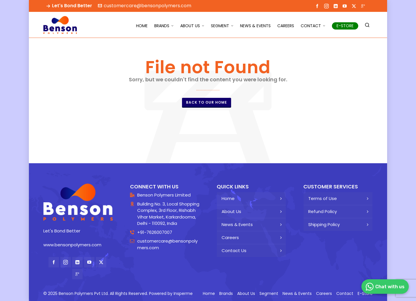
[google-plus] (364, 5)
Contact (344, 293)
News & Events (237, 224)
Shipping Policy (324, 224)
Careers (230, 237)
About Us (231, 211)
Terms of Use (322, 198)
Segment (268, 293)
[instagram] (327, 5)
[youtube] (345, 5)
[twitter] (355, 5)
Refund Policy (322, 211)
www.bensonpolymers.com (72, 245)
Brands (226, 293)
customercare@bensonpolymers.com (144, 5)
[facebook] (318, 5)
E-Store (365, 293)
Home (228, 198)
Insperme (183, 293)
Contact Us (234, 250)
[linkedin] (336, 5)
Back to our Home (206, 102)
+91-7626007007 (154, 232)
